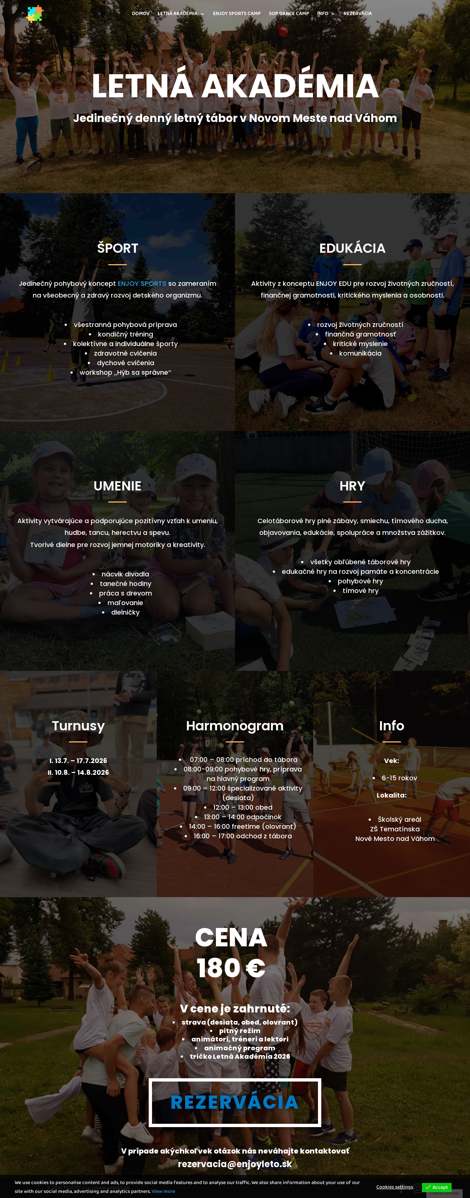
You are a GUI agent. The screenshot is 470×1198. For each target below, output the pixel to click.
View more (163, 1191)
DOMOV (140, 14)
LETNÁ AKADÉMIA (178, 14)
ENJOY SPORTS (142, 283)
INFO (322, 14)
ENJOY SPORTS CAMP (237, 14)
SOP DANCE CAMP (289, 14)
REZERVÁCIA (358, 14)
